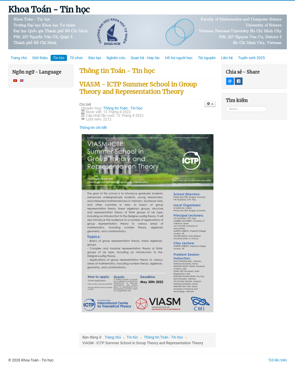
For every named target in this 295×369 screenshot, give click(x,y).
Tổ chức (76, 58)
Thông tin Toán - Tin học (123, 108)
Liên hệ (227, 58)
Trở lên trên (277, 360)
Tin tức (59, 58)
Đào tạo (94, 58)
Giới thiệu (40, 58)
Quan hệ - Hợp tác (145, 58)
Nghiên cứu (116, 58)
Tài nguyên (207, 58)
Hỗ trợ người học (179, 58)
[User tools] (210, 104)
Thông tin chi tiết (93, 127)
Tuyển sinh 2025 (251, 58)
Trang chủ (19, 58)
